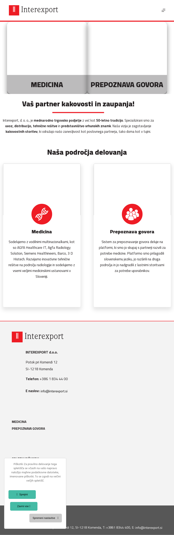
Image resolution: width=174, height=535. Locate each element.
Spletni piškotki (25, 459)
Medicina (19, 422)
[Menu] (163, 10)
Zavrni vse (23, 506)
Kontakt (19, 493)
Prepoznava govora (28, 428)
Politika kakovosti (27, 479)
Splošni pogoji (24, 465)
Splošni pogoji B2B (27, 486)
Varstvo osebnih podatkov (34, 472)
